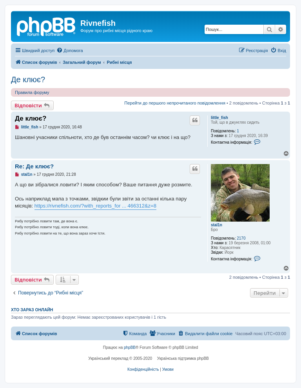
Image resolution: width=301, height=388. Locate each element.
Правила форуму (32, 92)
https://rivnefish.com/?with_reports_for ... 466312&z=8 (95, 206)
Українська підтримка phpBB (183, 358)
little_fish (219, 117)
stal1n (216, 225)
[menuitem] (69, 50)
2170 (241, 238)
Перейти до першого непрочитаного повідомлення (174, 103)
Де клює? (28, 79)
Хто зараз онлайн (32, 309)
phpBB (130, 347)
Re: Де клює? (34, 166)
